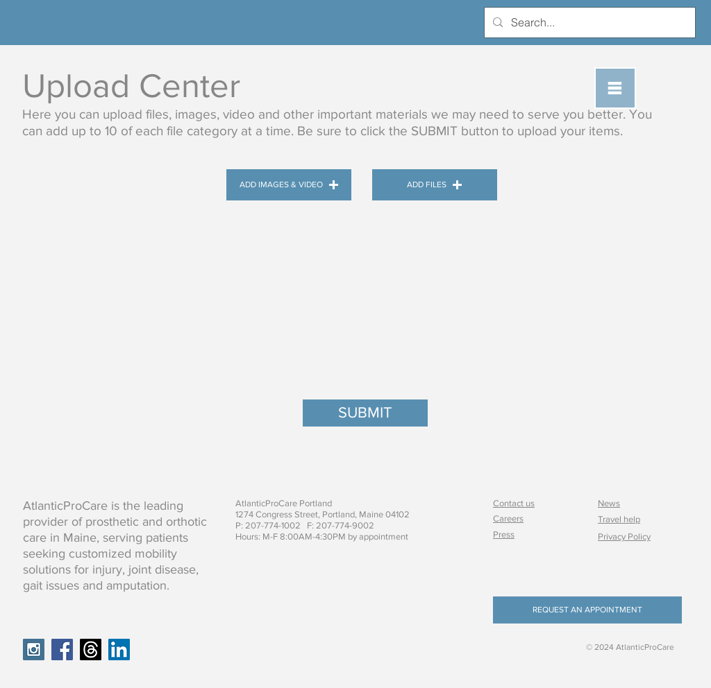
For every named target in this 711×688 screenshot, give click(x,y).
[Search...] (588, 22)
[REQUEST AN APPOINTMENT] (587, 610)
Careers (508, 518)
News (609, 503)
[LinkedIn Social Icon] (119, 649)
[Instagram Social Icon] (33, 649)
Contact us (514, 503)
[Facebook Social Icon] (62, 649)
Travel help (619, 519)
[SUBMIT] (365, 413)
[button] (615, 88)
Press (504, 534)
